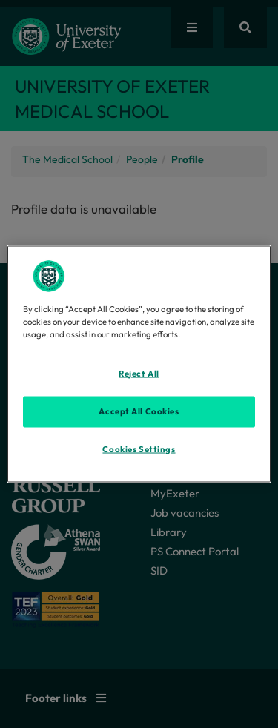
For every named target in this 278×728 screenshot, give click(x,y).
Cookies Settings (138, 449)
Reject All (139, 373)
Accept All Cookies (139, 411)
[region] (139, 364)
